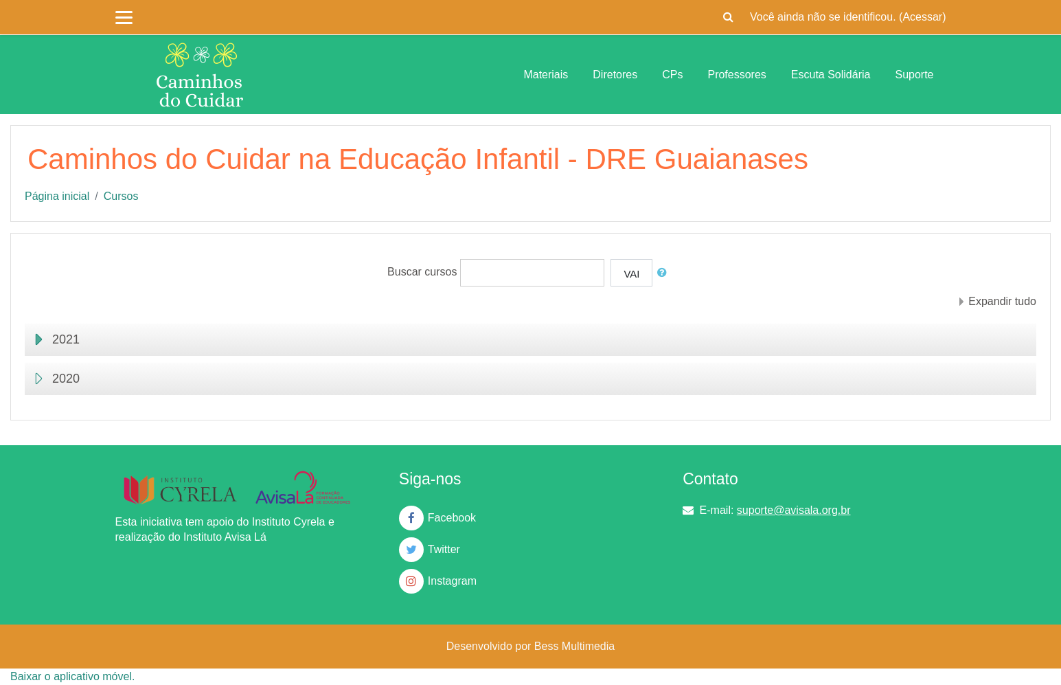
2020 (66, 378)
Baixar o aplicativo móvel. (72, 676)
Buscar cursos (422, 272)
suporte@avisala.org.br (794, 510)
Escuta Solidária (831, 74)
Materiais (545, 74)
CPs (672, 74)
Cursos (121, 196)
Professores (736, 74)
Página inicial (57, 196)
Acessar (922, 17)
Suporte (914, 74)
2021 (66, 339)
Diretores (615, 74)
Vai (631, 274)
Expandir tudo (1002, 301)
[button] (727, 17)
